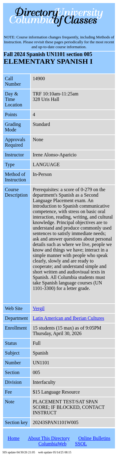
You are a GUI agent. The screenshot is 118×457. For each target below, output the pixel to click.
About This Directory (49, 438)
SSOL (81, 443)
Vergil (39, 308)
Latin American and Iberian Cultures (68, 318)
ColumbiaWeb (52, 443)
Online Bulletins (94, 438)
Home (14, 438)
